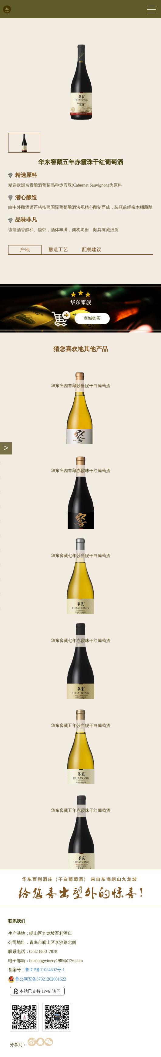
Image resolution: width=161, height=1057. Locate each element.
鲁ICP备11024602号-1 (45, 970)
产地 (25, 249)
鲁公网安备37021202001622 (37, 979)
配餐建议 (91, 249)
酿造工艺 (58, 249)
